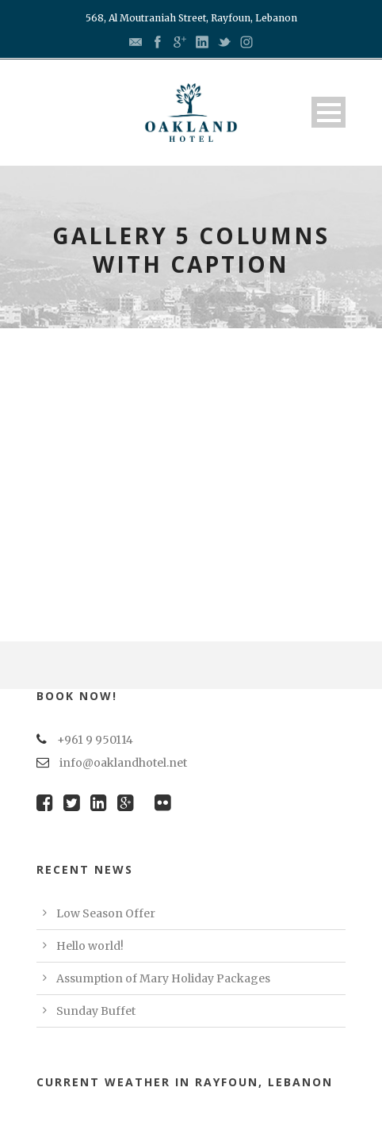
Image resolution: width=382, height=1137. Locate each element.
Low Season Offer (105, 913)
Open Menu (328, 112)
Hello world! (90, 946)
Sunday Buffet (96, 1011)
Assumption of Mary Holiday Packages (163, 978)
